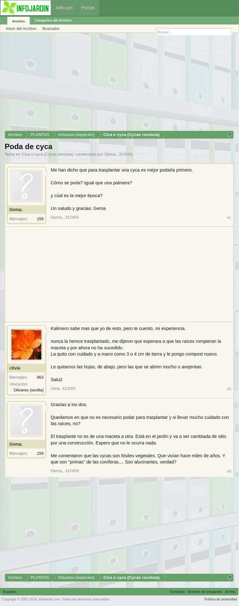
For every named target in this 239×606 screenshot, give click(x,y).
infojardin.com (49, 599)
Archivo (18, 21)
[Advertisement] (119, 84)
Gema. (111, 154)
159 (40, 218)
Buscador (51, 28)
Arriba (230, 592)
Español (9, 592)
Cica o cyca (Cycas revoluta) (47, 154)
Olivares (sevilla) (29, 390)
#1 (229, 217)
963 (40, 377)
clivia (14, 368)
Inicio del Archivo (21, 28)
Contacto (177, 592)
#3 (229, 471)
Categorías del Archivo (53, 20)
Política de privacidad (220, 599)
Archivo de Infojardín (205, 592)
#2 (229, 388)
